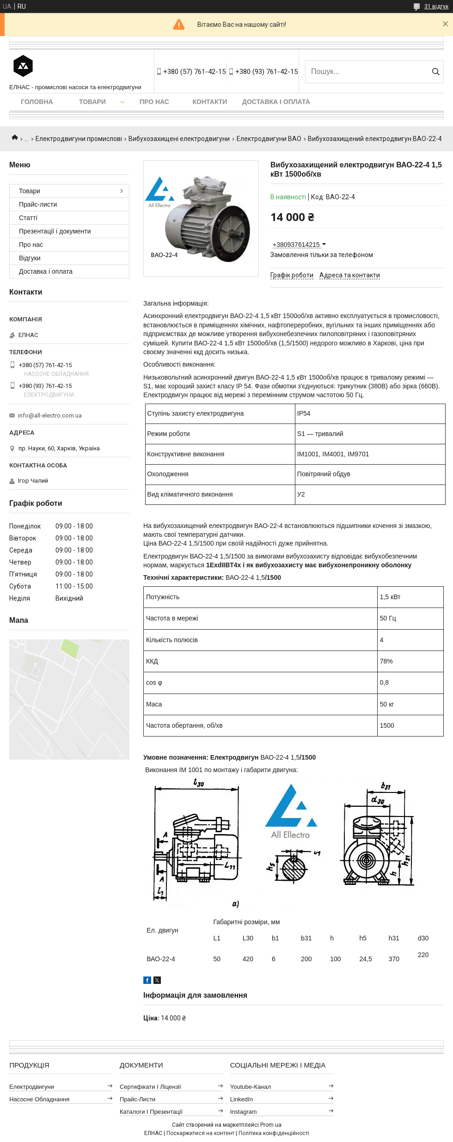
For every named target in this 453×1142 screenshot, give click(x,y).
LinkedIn (241, 1099)
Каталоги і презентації (151, 1111)
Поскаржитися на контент (200, 1133)
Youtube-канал (250, 1086)
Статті (28, 217)
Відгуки (30, 258)
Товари (92, 101)
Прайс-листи (38, 204)
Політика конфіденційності (274, 1133)
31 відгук (436, 6)
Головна (37, 101)
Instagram (243, 1111)
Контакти (210, 101)
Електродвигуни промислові (79, 138)
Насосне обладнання (39, 1099)
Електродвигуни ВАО (269, 138)
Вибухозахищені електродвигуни (179, 138)
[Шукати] (436, 71)
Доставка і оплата (276, 101)
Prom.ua (271, 1125)
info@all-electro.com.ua (50, 415)
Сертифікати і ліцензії (150, 1086)
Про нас (154, 101)
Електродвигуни (31, 1086)
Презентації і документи (55, 231)
